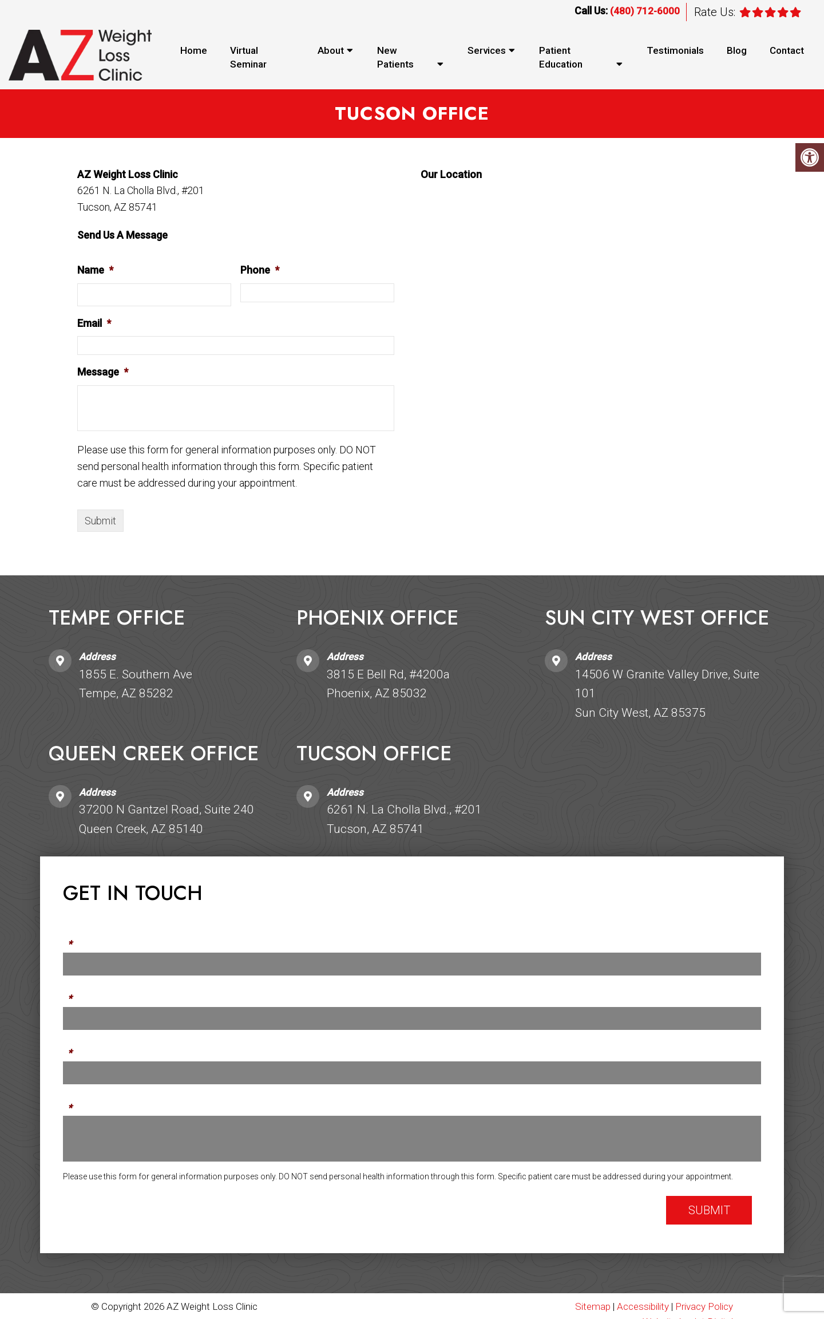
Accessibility (643, 1307)
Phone (259, 270)
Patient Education (561, 57)
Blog (737, 50)
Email (94, 324)
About (331, 50)
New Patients (395, 57)
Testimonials (675, 50)
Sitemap (593, 1307)
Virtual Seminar (248, 57)
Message (102, 373)
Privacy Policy (704, 1307)
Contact (787, 50)
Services (487, 50)
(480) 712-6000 (645, 11)
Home (193, 50)
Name (95, 270)
